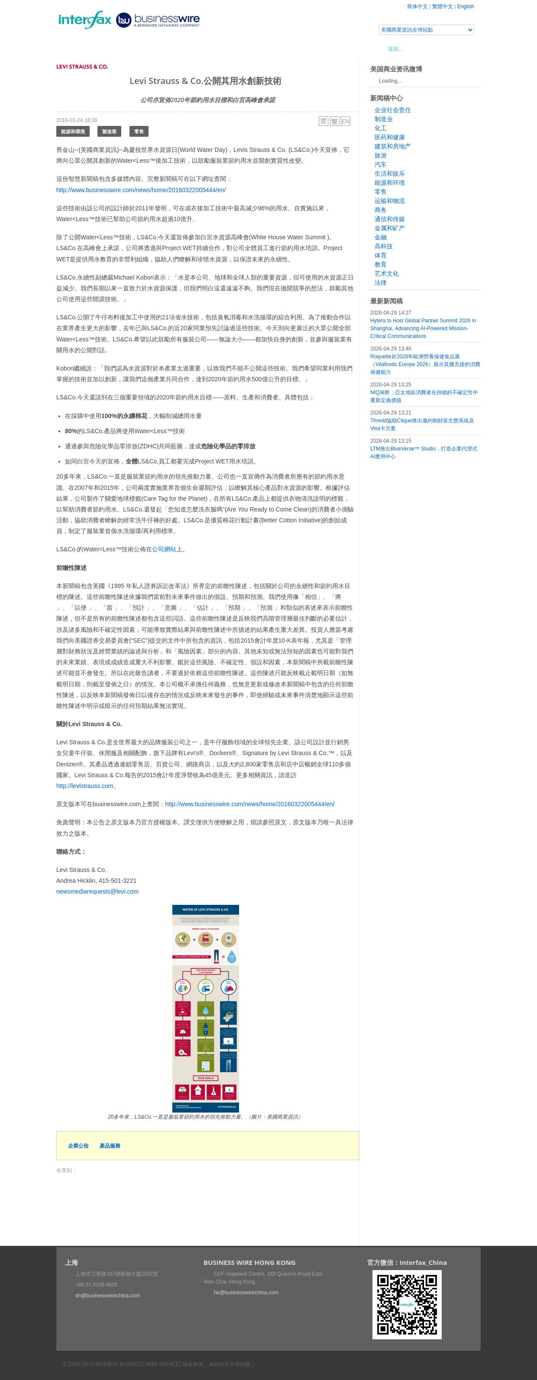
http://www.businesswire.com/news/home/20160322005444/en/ (141, 190)
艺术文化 (387, 273)
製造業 (109, 131)
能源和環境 (73, 131)
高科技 (384, 246)
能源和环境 (390, 182)
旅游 (381, 155)
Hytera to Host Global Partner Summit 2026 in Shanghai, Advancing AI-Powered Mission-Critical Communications (423, 328)
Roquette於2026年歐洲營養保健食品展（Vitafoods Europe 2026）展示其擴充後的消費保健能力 (425, 364)
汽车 (381, 164)
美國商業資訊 (221, 48)
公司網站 (164, 549)
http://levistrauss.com (84, 785)
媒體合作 (179, 48)
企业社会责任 (393, 109)
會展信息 (144, 48)
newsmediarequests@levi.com (97, 891)
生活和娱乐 (390, 173)
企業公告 (78, 1145)
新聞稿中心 (106, 48)
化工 (381, 128)
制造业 (384, 119)
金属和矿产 (390, 228)
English (465, 6)
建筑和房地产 (393, 146)
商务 (381, 209)
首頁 (73, 48)
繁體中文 (442, 6)
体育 (381, 255)
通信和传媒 (390, 219)
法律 (381, 282)
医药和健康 (390, 137)
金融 (381, 237)
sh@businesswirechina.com (107, 1296)
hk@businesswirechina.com (246, 1293)
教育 (381, 264)
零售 (139, 131)
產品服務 (110, 1145)
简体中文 (417, 6)
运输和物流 (390, 200)
